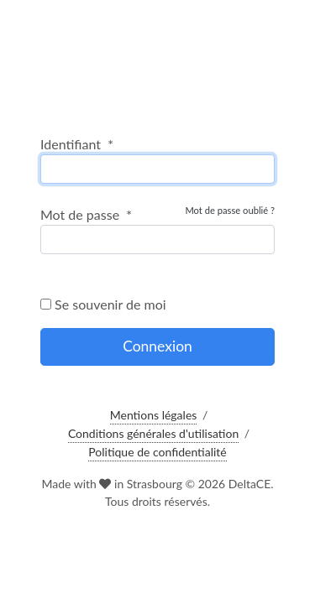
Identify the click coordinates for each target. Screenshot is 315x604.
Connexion (157, 346)
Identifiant (76, 144)
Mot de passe (86, 214)
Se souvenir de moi (103, 304)
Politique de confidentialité (157, 452)
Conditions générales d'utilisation (153, 433)
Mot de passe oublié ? (230, 210)
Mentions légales (153, 415)
